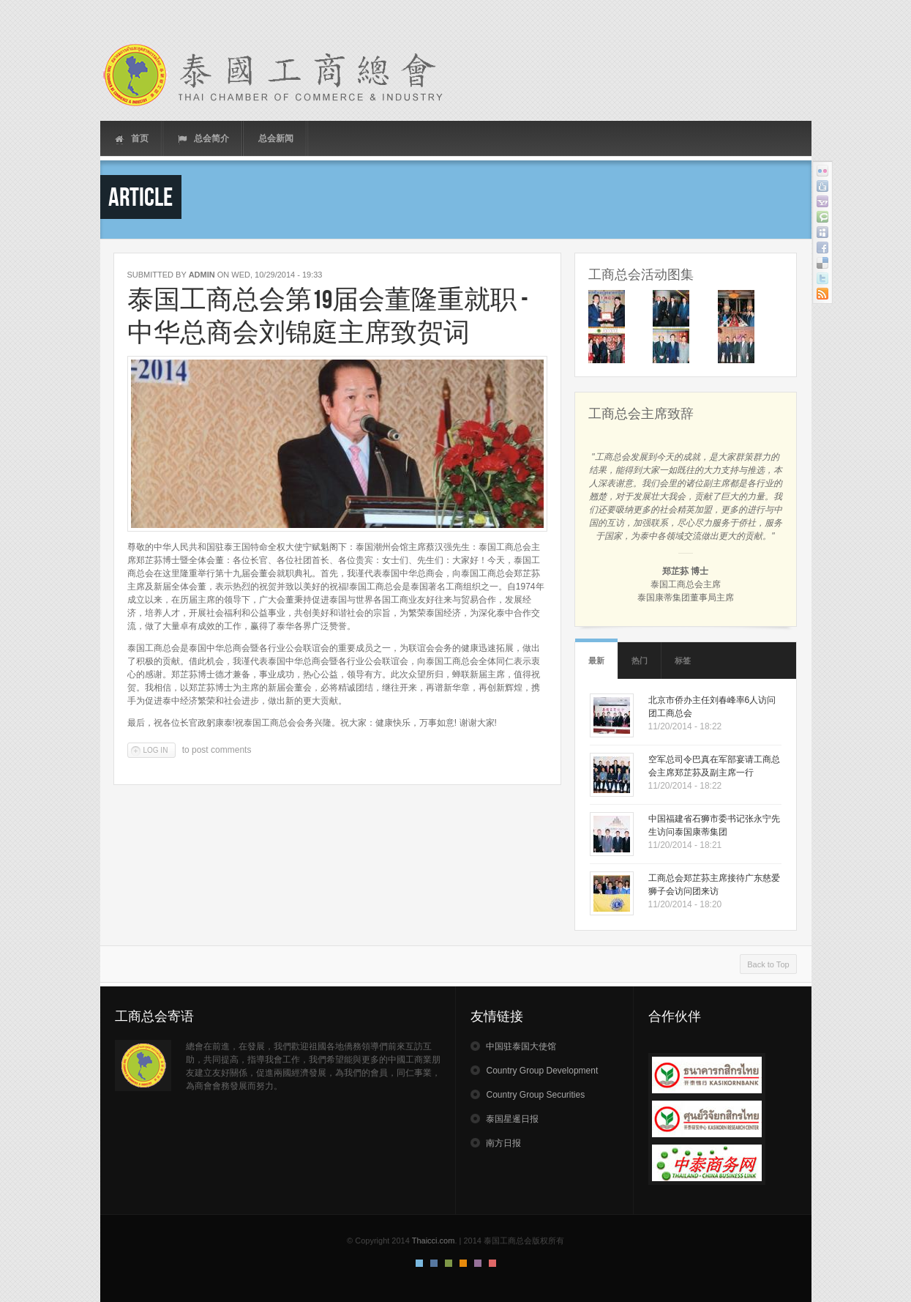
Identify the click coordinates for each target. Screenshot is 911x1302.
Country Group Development (542, 1070)
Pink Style (477, 1263)
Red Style (492, 1263)
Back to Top (768, 964)
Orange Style (463, 1263)
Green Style (448, 1263)
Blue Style (434, 1263)
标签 (683, 660)
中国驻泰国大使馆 (521, 1046)
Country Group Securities (535, 1095)
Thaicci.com (433, 1240)
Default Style (419, 1263)
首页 (132, 138)
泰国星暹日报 (512, 1119)
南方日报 (503, 1143)
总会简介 (203, 138)
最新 (596, 660)
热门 (639, 660)
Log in (155, 750)
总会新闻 (275, 138)
